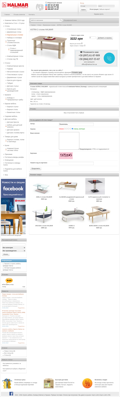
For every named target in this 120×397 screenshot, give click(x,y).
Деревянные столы (14, 32)
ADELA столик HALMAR (44, 200)
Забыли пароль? (104, 9)
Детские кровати (13, 130)
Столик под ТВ (12, 59)
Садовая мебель (11, 116)
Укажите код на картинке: (38, 166)
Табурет (10, 83)
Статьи (6, 355)
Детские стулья (12, 86)
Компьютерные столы (15, 56)
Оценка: (33, 129)
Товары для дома (11, 137)
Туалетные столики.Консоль (13, 41)
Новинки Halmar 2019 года (14, 20)
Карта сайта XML (105, 395)
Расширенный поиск (70, 20)
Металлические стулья (15, 72)
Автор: (32, 124)
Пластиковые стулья (14, 74)
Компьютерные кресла (15, 66)
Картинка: (33, 156)
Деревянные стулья (14, 77)
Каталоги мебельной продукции (11, 235)
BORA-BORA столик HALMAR (99, 229)
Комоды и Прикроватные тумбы (15, 99)
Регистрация (94, 9)
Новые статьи (8, 351)
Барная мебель (10, 104)
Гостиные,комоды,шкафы (14, 157)
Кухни (7, 145)
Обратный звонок (54, 3)
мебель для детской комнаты (14, 126)
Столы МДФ (11, 45)
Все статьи (7, 353)
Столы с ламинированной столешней (16, 50)
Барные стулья (12, 107)
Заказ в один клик (77, 35)
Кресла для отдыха (14, 80)
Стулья (7, 63)
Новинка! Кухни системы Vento (13, 149)
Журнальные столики (15, 35)
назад (4, 286)
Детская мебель (11, 119)
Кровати (8, 95)
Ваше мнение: (35, 133)
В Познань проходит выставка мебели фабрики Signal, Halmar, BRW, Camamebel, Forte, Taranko (13, 312)
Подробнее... (21, 308)
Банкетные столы (13, 112)
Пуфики (10, 69)
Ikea (6, 175)
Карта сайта (95, 395)
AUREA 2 (72, 229)
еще (23, 286)
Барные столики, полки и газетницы (15, 140)
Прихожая (8, 154)
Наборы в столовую (14, 38)
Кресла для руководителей (12, 90)
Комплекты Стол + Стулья (14, 23)
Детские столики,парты (15, 133)
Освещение (9, 160)
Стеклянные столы (14, 29)
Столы (7, 26)
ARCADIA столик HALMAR (44, 229)
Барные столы (12, 109)
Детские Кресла (13, 122)
